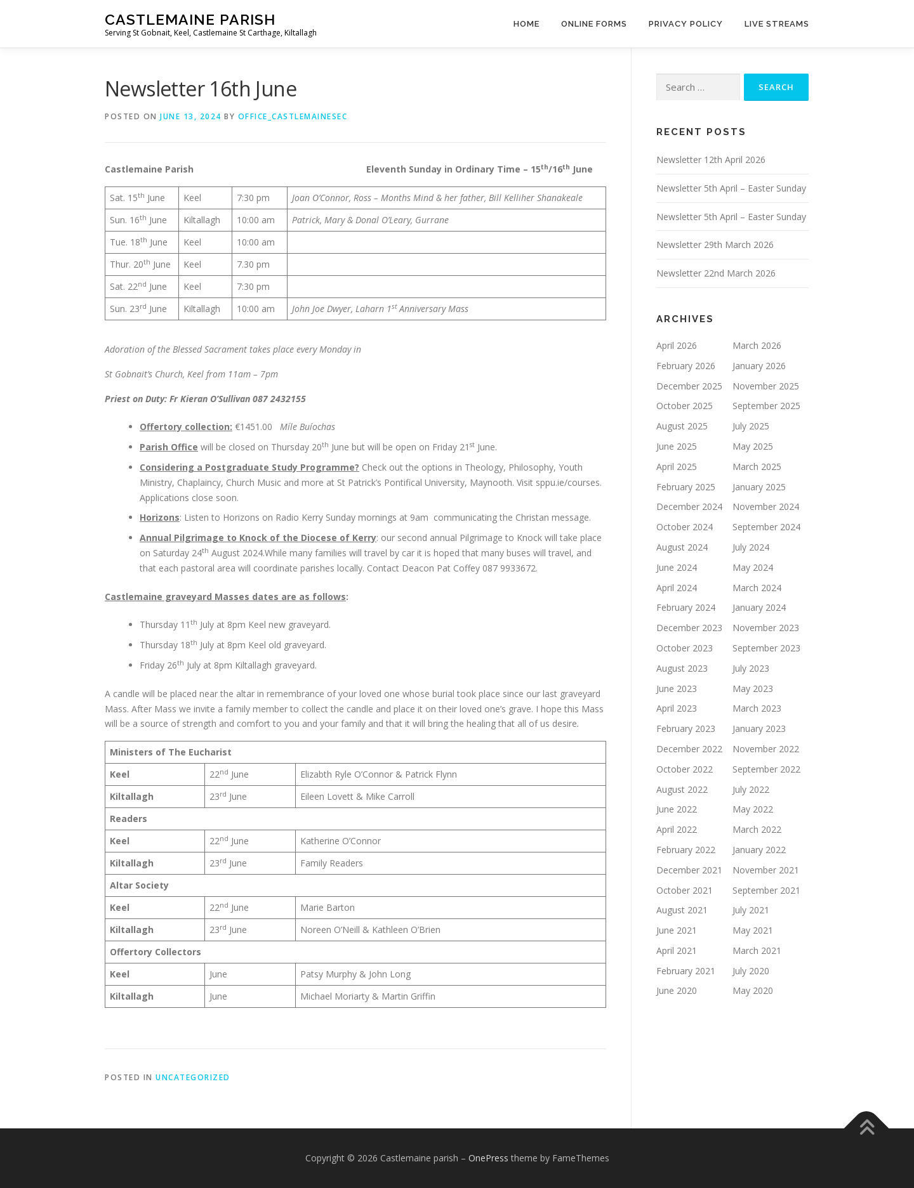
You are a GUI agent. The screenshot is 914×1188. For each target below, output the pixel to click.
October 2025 (684, 406)
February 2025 (685, 487)
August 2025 (682, 426)
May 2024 (752, 567)
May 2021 (752, 930)
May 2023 (752, 688)
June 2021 (676, 930)
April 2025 (676, 466)
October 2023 (684, 648)
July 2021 (750, 910)
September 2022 (766, 769)
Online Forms (594, 24)
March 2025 (756, 466)
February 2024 (685, 607)
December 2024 (689, 506)
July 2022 (750, 789)
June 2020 (676, 990)
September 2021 (766, 890)
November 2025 (765, 386)
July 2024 (750, 547)
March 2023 (756, 708)
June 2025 (676, 446)
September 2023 (766, 648)
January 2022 (759, 850)
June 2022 (676, 809)
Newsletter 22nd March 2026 (716, 273)
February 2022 (685, 850)
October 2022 (684, 769)
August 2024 (682, 547)
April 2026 (676, 345)
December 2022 (689, 749)
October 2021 (684, 890)
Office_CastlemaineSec (293, 116)
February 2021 (685, 971)
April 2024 (676, 588)
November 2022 (765, 749)
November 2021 (765, 870)
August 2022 (682, 789)
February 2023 (685, 728)
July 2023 (750, 668)
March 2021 (756, 950)
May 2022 (752, 809)
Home (526, 24)
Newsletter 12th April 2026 (710, 159)
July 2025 (750, 426)
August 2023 (682, 668)
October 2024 (684, 527)
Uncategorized (193, 1077)
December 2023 (689, 628)
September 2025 (766, 406)
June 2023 (676, 688)
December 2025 (689, 386)
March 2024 (756, 588)
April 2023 (676, 708)
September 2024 (766, 527)
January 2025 (759, 487)
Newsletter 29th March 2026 (715, 244)
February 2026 (685, 366)
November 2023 (765, 628)
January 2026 (759, 366)
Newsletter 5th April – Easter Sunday (731, 188)
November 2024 (765, 506)
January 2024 (759, 607)
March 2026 (756, 345)
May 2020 (752, 990)
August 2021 (682, 910)
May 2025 (752, 446)
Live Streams (777, 24)
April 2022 (676, 829)
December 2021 (689, 870)
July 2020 (750, 971)
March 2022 (756, 829)
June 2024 (676, 567)
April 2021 (676, 950)
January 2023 (759, 728)
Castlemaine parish (190, 19)
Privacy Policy (686, 24)
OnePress (488, 1158)
